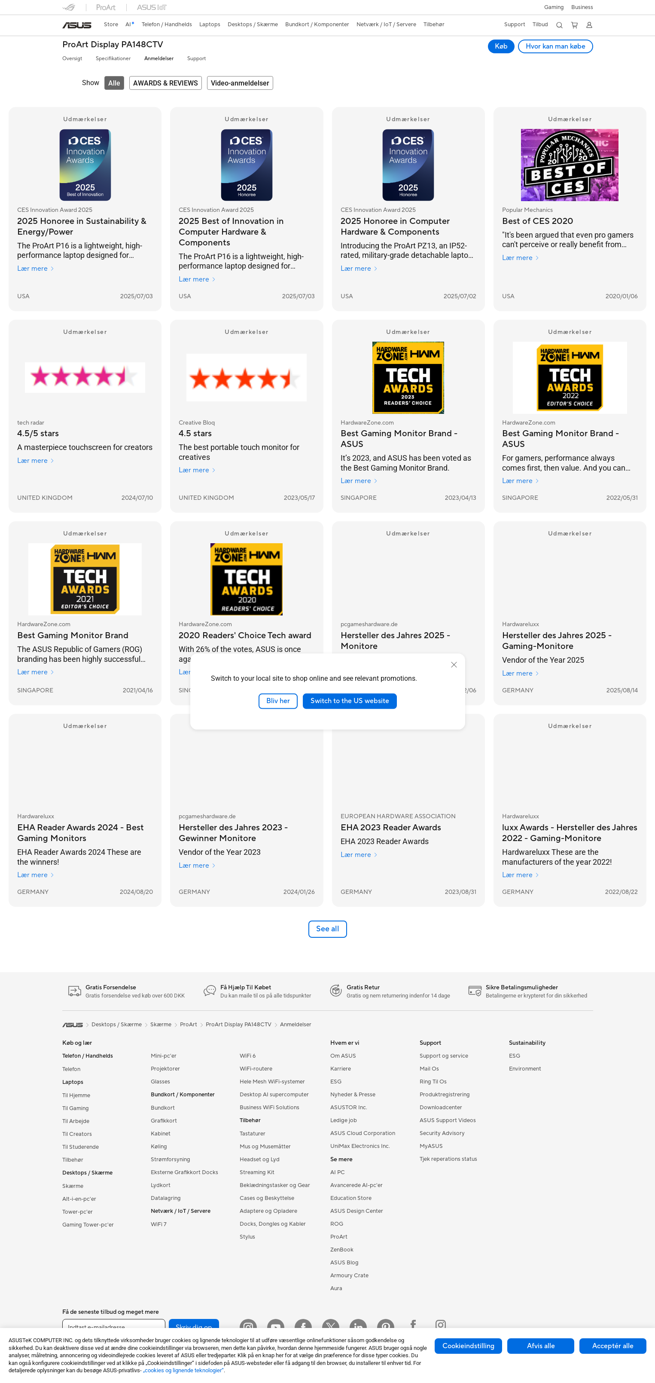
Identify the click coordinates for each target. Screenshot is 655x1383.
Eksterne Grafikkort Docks (184, 1172)
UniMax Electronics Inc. (360, 1146)
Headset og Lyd (260, 1159)
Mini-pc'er (164, 1056)
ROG (336, 1224)
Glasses (160, 1081)
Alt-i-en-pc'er (79, 1199)
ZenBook (341, 1249)
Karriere (340, 1068)
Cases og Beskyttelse (267, 1198)
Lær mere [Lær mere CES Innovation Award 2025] (36, 268)
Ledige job (343, 1120)
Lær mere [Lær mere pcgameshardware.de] (197, 865)
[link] (76, 25)
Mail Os (429, 1068)
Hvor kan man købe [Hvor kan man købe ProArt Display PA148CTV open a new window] (555, 46)
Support (196, 58)
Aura (336, 1288)
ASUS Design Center (356, 1211)
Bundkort (163, 1108)
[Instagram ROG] (440, 1327)
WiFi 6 (248, 1056)
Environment (525, 1068)
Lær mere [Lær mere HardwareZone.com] (359, 481)
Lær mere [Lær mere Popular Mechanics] (520, 258)
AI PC (337, 1172)
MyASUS (431, 1146)
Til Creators (77, 1134)
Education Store (351, 1198)
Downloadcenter (441, 1107)
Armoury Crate (349, 1275)
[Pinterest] (385, 1327)
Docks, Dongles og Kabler (273, 1224)
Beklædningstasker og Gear (275, 1185)
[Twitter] (330, 1327)
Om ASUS (343, 1056)
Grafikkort (164, 1120)
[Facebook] (303, 1327)
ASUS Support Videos (448, 1120)
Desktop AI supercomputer (274, 1094)
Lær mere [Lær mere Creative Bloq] (197, 470)
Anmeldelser (159, 58)
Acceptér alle (613, 1346)
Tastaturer (252, 1133)
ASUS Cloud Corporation (362, 1133)
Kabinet (161, 1133)
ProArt (188, 1024)
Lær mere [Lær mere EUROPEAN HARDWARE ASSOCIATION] (359, 855)
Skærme (72, 1186)
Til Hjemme (76, 1095)
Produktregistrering (445, 1094)
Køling (159, 1146)
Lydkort (161, 1185)
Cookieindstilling (468, 1346)
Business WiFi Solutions (269, 1107)
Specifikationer (113, 58)
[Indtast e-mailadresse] (113, 1327)
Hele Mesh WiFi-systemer (272, 1081)
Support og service (444, 1056)
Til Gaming (75, 1108)
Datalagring (166, 1198)
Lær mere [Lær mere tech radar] (36, 460)
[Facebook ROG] (413, 1327)
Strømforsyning (170, 1159)
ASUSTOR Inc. (348, 1107)
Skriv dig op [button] (194, 1327)
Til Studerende (80, 1147)
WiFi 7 (159, 1224)
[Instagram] (248, 1327)
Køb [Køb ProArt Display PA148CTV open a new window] (501, 46)
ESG (335, 1081)
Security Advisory (442, 1133)
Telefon (71, 1069)
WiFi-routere (256, 1068)
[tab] (114, 83)
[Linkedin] (358, 1327)
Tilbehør (72, 1160)
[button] (553, 7)
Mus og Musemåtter (265, 1146)
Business (582, 7)
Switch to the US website (350, 701)
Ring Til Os (433, 1081)
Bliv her (278, 701)
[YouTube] (275, 1327)
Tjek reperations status (448, 1159)
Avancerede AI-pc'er (356, 1185)
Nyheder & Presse (352, 1094)
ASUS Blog (344, 1262)
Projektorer (165, 1068)
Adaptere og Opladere (268, 1211)
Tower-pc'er (77, 1212)
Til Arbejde (75, 1121)
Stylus (247, 1236)
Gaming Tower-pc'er (88, 1224)
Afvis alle (541, 1346)
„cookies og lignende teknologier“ (183, 1370)
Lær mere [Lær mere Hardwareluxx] (520, 673)
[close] (454, 664)
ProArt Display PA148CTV (112, 45)
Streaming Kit (257, 1172)
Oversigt (72, 58)
